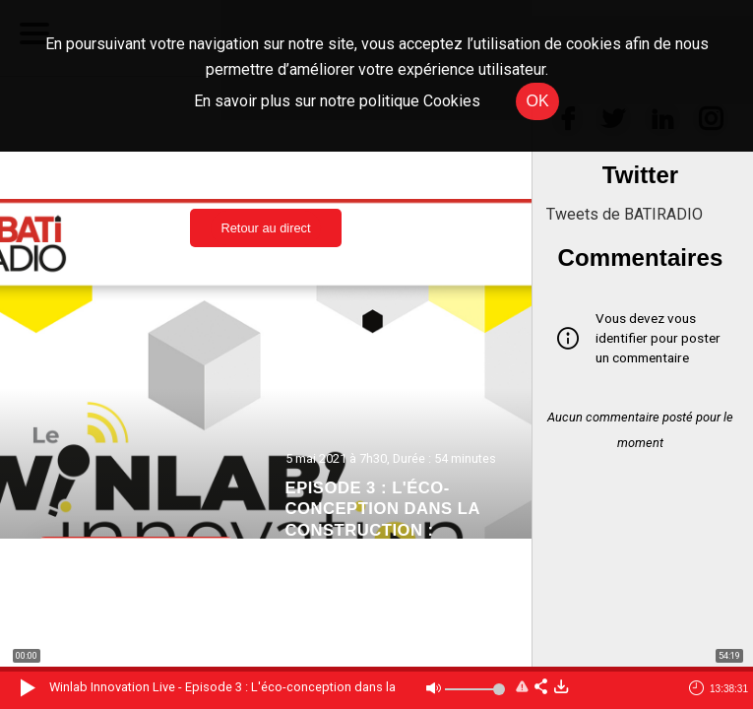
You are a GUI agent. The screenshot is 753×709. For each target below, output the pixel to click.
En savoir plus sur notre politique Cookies (337, 101)
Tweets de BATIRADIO (624, 214)
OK (537, 101)
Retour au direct (265, 228)
